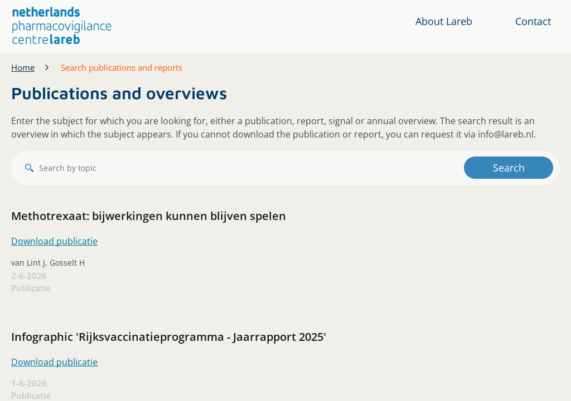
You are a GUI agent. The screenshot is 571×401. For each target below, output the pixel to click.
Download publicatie (54, 241)
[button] (62, 26)
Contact (533, 21)
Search (509, 167)
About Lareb (443, 21)
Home (23, 67)
